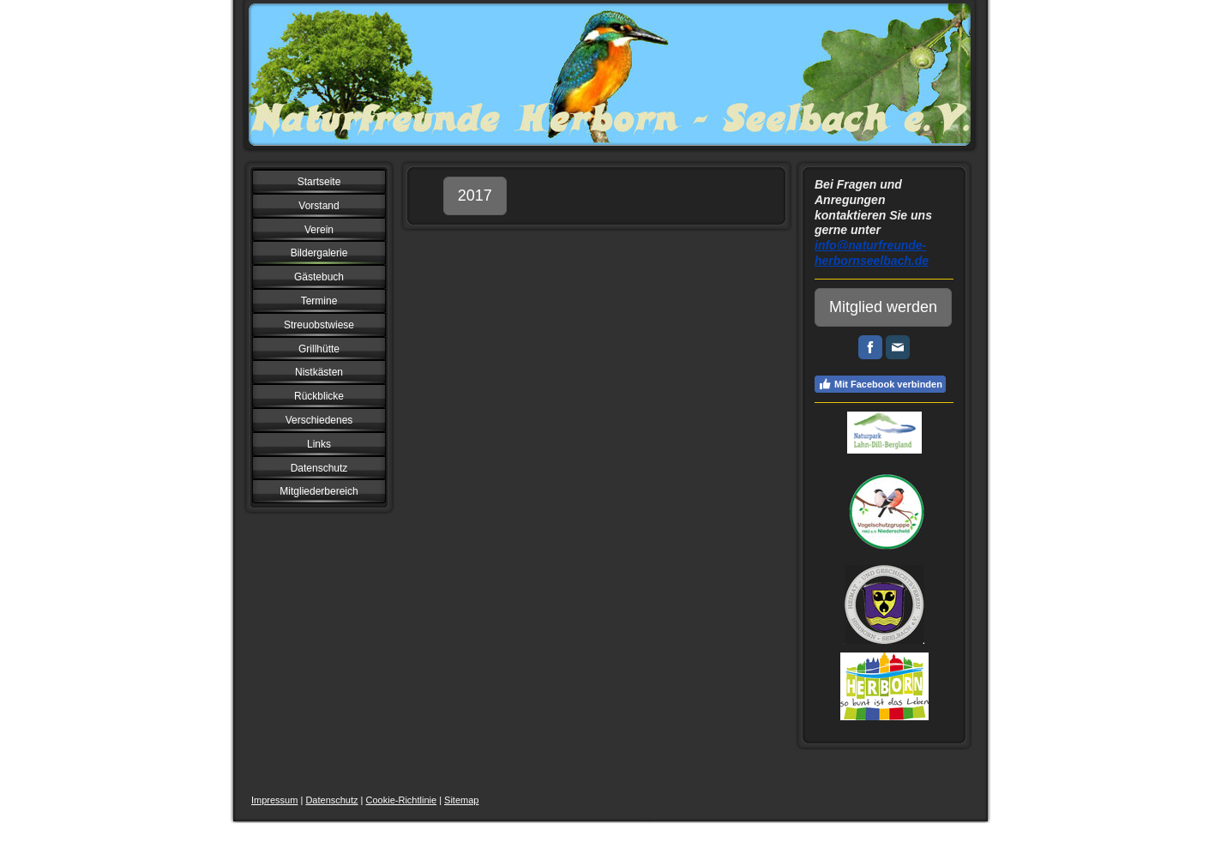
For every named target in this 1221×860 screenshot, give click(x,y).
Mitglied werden (883, 307)
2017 (475, 195)
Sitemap (461, 800)
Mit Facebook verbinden (880, 384)
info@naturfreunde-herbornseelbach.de (872, 253)
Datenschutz (331, 800)
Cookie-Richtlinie (401, 800)
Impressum (274, 800)
